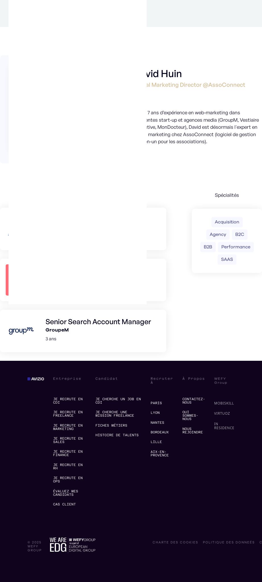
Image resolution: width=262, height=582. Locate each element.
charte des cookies (175, 543)
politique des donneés (229, 543)
